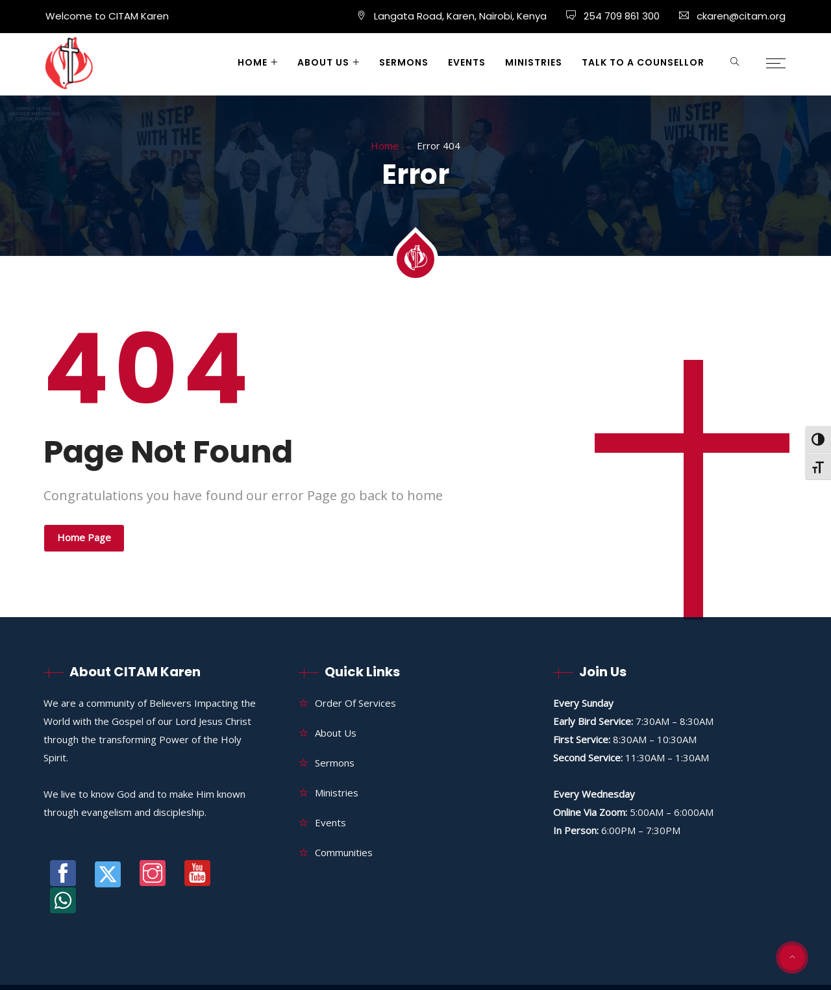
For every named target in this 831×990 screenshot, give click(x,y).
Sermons (403, 62)
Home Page (84, 537)
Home (252, 62)
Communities (344, 852)
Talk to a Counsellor (643, 62)
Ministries (533, 62)
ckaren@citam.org (741, 16)
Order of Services (355, 702)
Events (467, 62)
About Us (323, 62)
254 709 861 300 (620, 16)
